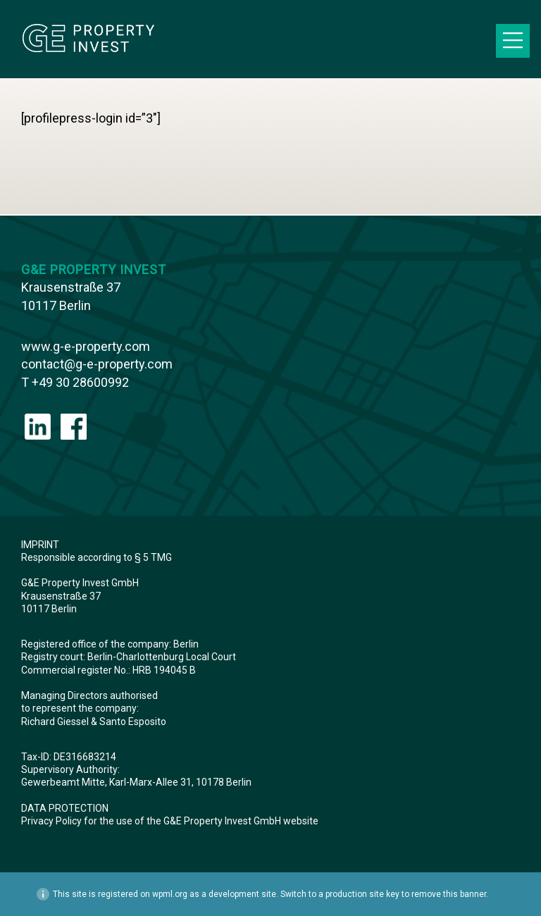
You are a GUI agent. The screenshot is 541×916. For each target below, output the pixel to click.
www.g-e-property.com (85, 346)
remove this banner (448, 894)
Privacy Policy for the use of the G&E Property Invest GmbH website (171, 821)
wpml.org (169, 894)
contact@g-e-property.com (97, 364)
